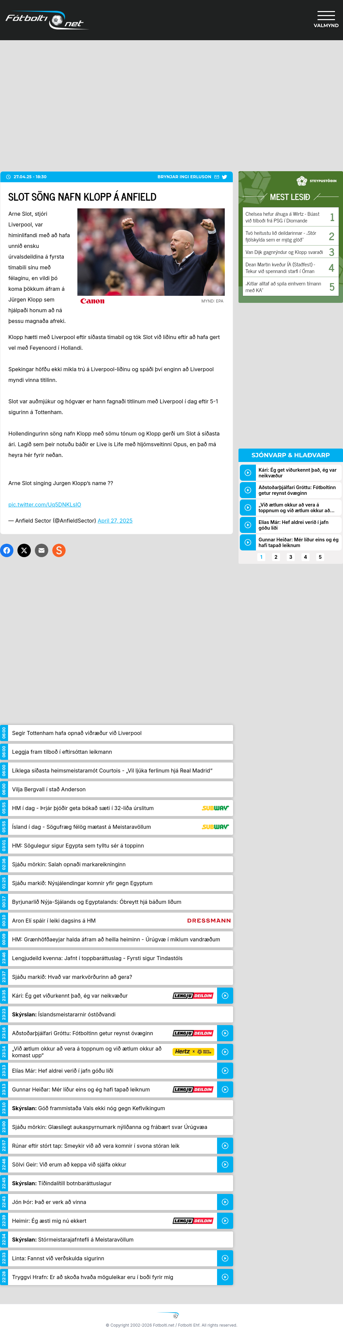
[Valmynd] (326, 20)
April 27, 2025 (115, 520)
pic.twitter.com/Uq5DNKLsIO (44, 504)
